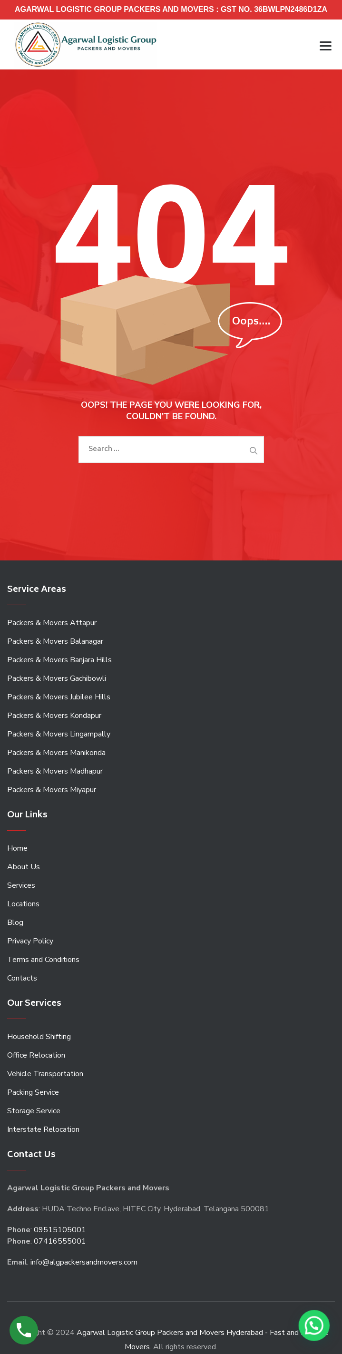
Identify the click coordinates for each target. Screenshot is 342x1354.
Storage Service (33, 1111)
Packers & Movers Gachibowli (56, 678)
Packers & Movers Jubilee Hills (58, 697)
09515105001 (60, 1230)
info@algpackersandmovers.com (83, 1262)
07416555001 (60, 1241)
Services (21, 885)
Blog (15, 922)
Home (17, 848)
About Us (23, 867)
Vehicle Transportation (45, 1074)
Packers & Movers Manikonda (56, 752)
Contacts (22, 978)
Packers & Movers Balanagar (55, 641)
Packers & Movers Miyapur (51, 790)
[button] (315, 1327)
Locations (23, 904)
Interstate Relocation (43, 1129)
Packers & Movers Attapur (52, 623)
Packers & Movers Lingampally (58, 734)
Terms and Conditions (43, 959)
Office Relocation (36, 1055)
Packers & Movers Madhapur (55, 771)
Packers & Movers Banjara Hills (59, 660)
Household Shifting (39, 1036)
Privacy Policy (30, 941)
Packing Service (33, 1092)
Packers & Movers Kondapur (54, 715)
